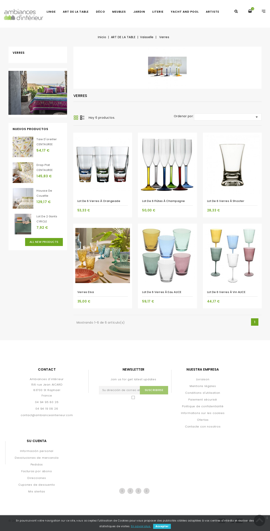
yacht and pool (185, 12)
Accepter (162, 526)
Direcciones (36, 478)
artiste (212, 12)
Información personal (36, 451)
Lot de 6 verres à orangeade (98, 201)
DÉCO (100, 12)
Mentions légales (203, 386)
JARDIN (139, 12)
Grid (76, 118)
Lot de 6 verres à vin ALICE (226, 292)
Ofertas (203, 420)
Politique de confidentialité (202, 406)
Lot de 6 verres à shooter (225, 201)
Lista (82, 118)
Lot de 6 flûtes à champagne (163, 201)
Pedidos (37, 464)
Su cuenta (37, 440)
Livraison (202, 379)
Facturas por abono (36, 471)
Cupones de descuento (36, 485)
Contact (47, 369)
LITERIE (157, 12)
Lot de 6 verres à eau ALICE (162, 292)
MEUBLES (119, 12)
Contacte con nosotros (203, 427)
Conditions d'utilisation (202, 393)
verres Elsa (85, 292)
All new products (44, 242)
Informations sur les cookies (202, 413)
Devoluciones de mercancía (37, 458)
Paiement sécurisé (202, 400)
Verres (19, 53)
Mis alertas (36, 491)
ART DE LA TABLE (76, 12)
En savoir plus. (141, 526)
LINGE (51, 12)
